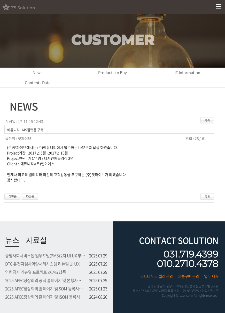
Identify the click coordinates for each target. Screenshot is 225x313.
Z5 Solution (25, 7)
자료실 (36, 240)
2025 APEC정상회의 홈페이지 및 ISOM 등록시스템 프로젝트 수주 (45, 297)
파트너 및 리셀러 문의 (156, 276)
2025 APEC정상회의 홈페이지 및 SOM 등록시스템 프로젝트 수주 (45, 288)
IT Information (187, 72)
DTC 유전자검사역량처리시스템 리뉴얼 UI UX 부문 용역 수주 (45, 264)
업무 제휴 (211, 276)
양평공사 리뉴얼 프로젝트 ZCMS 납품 (35, 272)
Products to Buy (112, 72)
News (37, 72)
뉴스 (12, 240)
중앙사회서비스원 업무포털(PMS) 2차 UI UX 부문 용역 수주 (45, 255)
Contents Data (37, 82)
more (92, 241)
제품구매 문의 (188, 276)
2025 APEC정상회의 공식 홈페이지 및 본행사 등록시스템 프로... (45, 280)
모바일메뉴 (219, 6)
